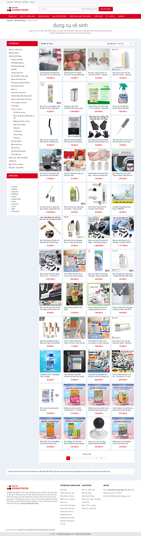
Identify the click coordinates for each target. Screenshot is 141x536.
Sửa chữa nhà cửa (17, 86)
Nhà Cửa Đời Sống (59, 16)
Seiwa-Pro (13, 192)
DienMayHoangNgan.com (65, 534)
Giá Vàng (39, 530)
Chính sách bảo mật (67, 493)
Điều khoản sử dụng (67, 496)
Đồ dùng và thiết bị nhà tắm (20, 83)
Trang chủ (10, 2)
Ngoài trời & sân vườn (18, 79)
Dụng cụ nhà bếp (17, 59)
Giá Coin (52, 530)
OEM (12, 209)
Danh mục (17, 2)
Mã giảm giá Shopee (67, 521)
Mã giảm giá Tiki (66, 514)
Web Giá (46, 530)
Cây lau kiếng (17, 134)
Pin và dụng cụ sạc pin (18, 102)
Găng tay (16, 128)
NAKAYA (13, 189)
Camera (121, 16)
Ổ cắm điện (15, 106)
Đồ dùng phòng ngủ (17, 66)
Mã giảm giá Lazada (67, 518)
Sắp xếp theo (111, 43)
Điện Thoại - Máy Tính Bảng (80, 16)
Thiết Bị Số (98, 16)
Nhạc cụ (14, 89)
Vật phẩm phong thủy (18, 151)
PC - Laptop (110, 16)
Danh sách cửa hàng (67, 508)
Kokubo (13, 197)
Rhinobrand (14, 211)
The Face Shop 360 (28, 530)
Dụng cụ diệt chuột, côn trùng (21, 99)
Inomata (13, 187)
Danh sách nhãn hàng (67, 505)
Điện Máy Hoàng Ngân (83, 534)
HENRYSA (13, 194)
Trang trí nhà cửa (17, 73)
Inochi (12, 206)
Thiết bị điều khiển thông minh (21, 96)
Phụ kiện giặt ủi (16, 141)
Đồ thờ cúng (15, 148)
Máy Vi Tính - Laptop (16, 164)
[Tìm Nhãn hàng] (22, 182)
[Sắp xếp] (124, 43)
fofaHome (13, 204)
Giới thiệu (25, 2)
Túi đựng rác (17, 131)
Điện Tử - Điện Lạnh (27, 16)
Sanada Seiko (15, 199)
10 (101, 458)
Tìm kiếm (106, 9)
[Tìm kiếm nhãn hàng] (59, 9)
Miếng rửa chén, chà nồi (21, 121)
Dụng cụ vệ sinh (16, 109)
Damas (12, 201)
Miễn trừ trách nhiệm (67, 499)
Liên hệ (32, 2)
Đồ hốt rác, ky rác (19, 112)
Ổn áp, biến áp (16, 154)
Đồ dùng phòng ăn (17, 63)
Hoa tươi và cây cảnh (18, 92)
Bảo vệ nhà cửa (16, 144)
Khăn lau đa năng (19, 124)
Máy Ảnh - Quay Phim (16, 168)
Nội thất (14, 69)
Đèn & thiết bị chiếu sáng (19, 76)
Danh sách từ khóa (66, 511)
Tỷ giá (20, 530)
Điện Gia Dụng (43, 16)
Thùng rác (16, 138)
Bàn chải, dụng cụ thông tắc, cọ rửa (24, 117)
